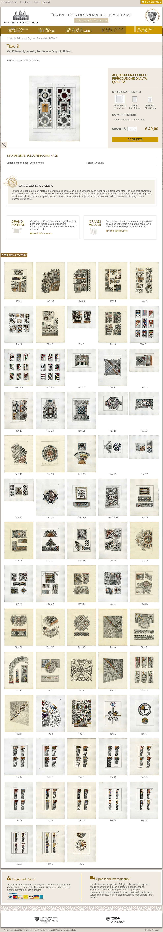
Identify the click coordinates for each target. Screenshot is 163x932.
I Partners (25, 2)
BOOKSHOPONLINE (145, 30)
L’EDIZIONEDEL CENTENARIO (78, 30)
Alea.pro (155, 930)
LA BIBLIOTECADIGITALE (112, 30)
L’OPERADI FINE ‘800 (46, 30)
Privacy (58, 930)
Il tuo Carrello (151, 1)
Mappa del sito (70, 930)
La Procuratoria (8, 2)
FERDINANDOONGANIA (18, 30)
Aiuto (36, 2)
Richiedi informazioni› (41, 233)
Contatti (46, 2)
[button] (135, 128)
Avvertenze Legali (46, 930)
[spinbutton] (131, 129)
